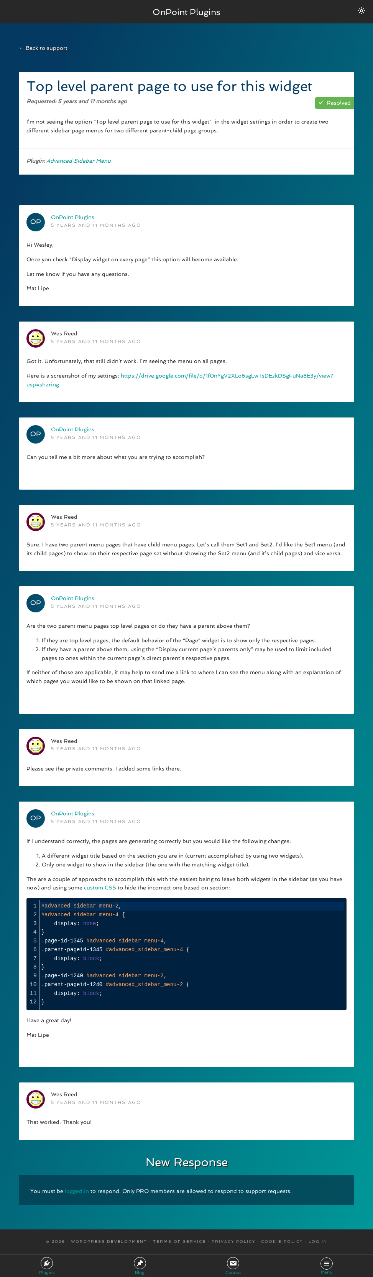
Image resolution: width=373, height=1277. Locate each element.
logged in (77, 1191)
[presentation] (192, 954)
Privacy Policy (233, 1241)
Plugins (46, 1266)
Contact (233, 1266)
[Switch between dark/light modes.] (361, 11)
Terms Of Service (179, 1241)
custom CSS (100, 887)
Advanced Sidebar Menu (78, 161)
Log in (318, 1241)
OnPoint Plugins (186, 11)
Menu (326, 1266)
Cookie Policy (282, 1241)
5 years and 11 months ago (96, 225)
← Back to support (43, 48)
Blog (140, 1266)
